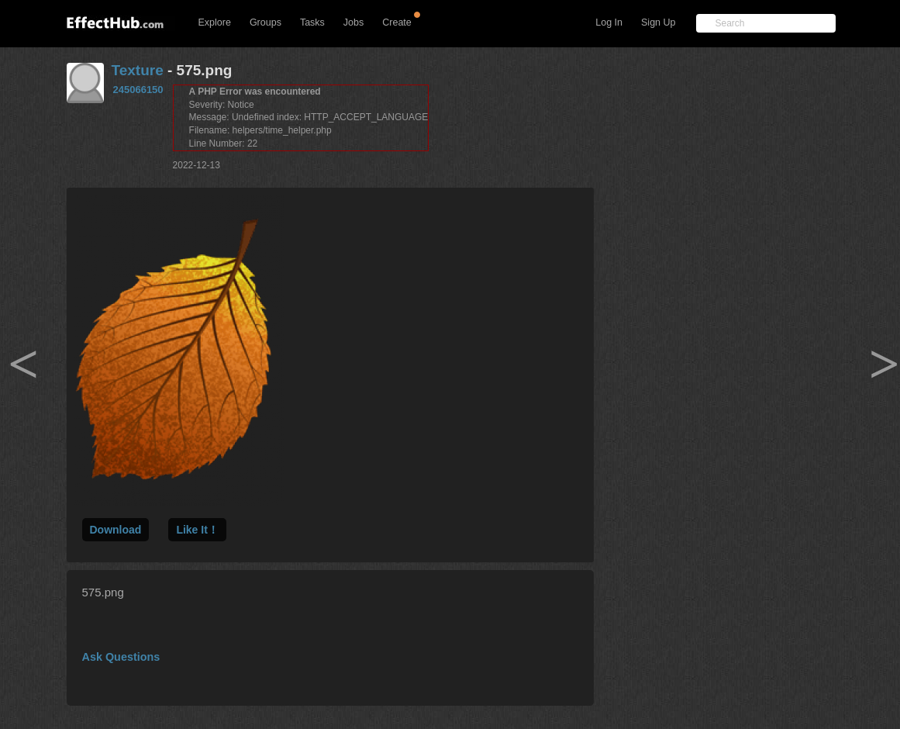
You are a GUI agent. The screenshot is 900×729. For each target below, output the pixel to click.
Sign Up (658, 22)
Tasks (312, 22)
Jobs (353, 22)
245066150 (138, 89)
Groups (265, 22)
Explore (214, 22)
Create (397, 22)
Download (116, 529)
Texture (138, 70)
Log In (608, 22)
